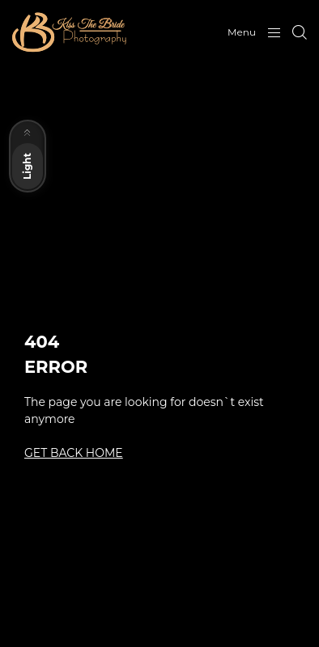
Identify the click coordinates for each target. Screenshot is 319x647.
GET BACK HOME (73, 453)
